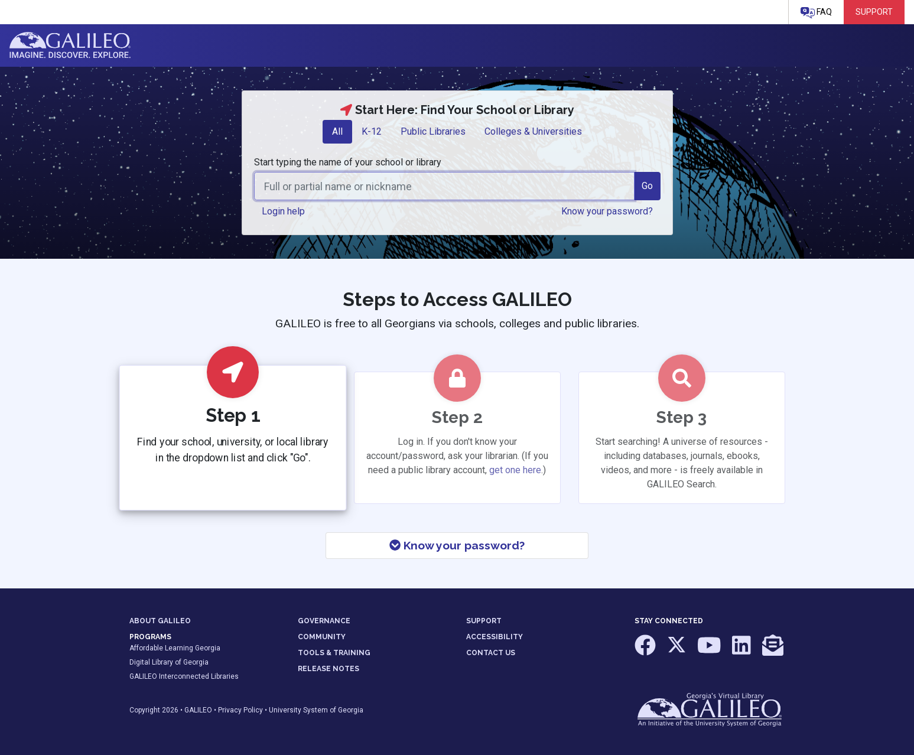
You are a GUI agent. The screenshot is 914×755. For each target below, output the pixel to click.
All (337, 131)
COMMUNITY (322, 637)
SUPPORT (484, 621)
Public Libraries (433, 131)
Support (874, 12)
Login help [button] (283, 211)
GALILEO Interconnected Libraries (184, 676)
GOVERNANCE (324, 621)
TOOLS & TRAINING (334, 653)
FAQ (816, 12)
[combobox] (444, 186)
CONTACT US (490, 653)
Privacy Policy (240, 710)
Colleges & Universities (533, 131)
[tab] (337, 132)
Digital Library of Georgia (169, 662)
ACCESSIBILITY (494, 637)
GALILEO (198, 710)
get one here (515, 470)
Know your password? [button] (607, 211)
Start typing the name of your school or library (347, 162)
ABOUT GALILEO (160, 621)
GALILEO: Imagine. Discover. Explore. (70, 45)
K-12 (372, 131)
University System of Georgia (316, 710)
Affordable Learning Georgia (174, 648)
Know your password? (457, 545)
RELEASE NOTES (328, 669)
